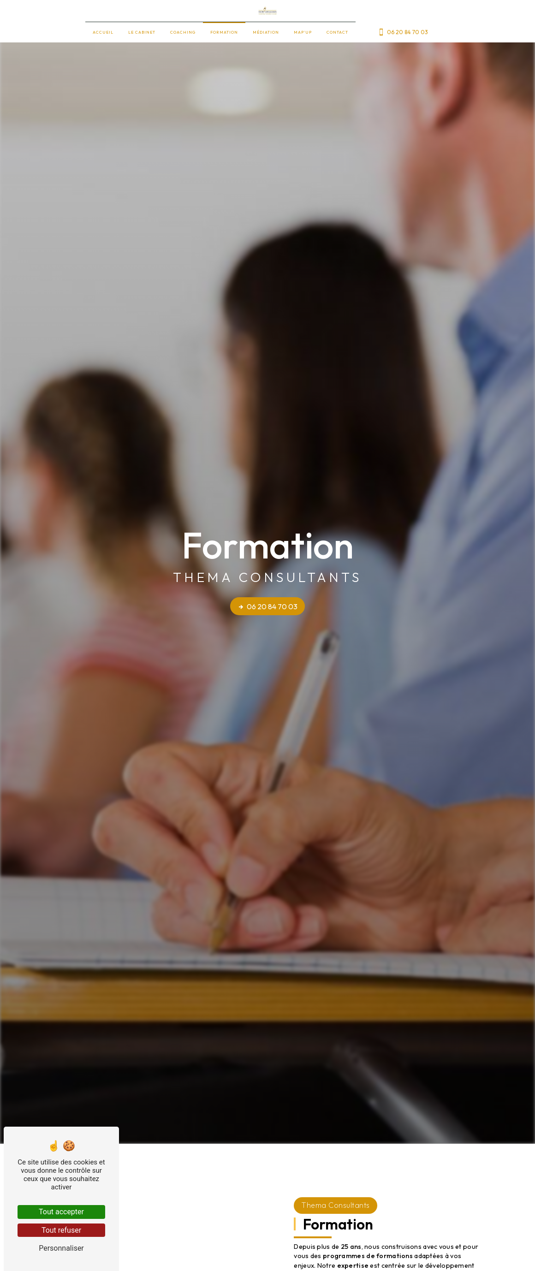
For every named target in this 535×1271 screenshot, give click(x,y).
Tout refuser (61, 1230)
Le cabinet (141, 32)
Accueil (103, 32)
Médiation (266, 32)
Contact (337, 32)
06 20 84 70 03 (403, 32)
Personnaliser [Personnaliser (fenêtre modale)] (61, 1248)
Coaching (183, 32)
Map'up (303, 32)
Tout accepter (61, 1211)
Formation (224, 32)
